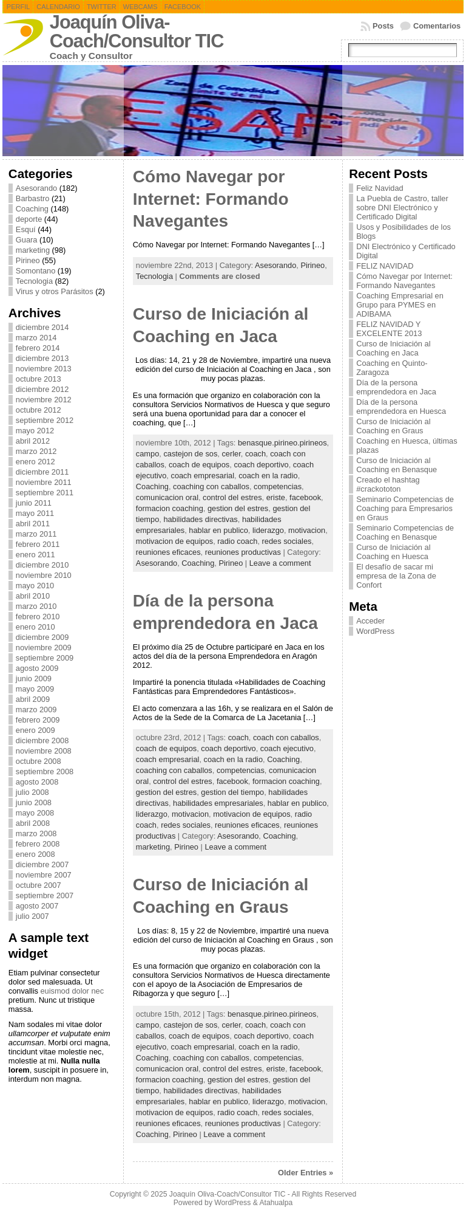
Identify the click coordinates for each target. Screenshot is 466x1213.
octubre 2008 (38, 761)
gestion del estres (238, 508)
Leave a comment (280, 563)
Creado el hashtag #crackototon (388, 484)
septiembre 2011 (44, 492)
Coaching (32, 208)
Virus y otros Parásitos (54, 291)
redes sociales (287, 541)
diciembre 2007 (42, 864)
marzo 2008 (36, 833)
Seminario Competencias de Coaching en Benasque (405, 532)
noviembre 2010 (44, 575)
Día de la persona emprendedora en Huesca (401, 406)
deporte (29, 219)
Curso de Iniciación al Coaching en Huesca (393, 552)
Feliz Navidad (380, 188)
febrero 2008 (38, 843)
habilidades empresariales (218, 803)
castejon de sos (190, 453)
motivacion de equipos (174, 541)
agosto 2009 (37, 668)
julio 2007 (32, 916)
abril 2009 (33, 699)
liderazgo (268, 530)
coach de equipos (199, 464)
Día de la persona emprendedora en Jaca (396, 387)
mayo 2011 (35, 513)
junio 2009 (34, 678)
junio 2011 (34, 502)
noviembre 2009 (44, 647)
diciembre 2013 (42, 358)
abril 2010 (33, 595)
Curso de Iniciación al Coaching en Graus (393, 426)
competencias (278, 486)
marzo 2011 (36, 533)
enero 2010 (35, 626)
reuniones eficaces (168, 552)
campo (147, 453)
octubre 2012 (38, 409)
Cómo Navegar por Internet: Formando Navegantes (211, 198)
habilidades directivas (200, 519)
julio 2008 (32, 792)
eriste (275, 497)
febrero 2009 (38, 719)
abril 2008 (33, 823)
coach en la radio (267, 475)
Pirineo (28, 260)
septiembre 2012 (44, 420)
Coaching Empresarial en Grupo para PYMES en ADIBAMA (400, 304)
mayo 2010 (35, 585)
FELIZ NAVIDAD (384, 265)
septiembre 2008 (44, 771)
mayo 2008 (35, 812)
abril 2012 (33, 440)
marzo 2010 (36, 606)
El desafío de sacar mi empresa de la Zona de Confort (396, 575)
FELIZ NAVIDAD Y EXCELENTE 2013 (389, 329)
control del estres (232, 497)
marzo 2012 (36, 451)
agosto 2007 (37, 905)
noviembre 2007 (44, 874)
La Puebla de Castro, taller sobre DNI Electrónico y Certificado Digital (402, 207)
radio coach (237, 541)
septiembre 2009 (44, 657)
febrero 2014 (38, 347)
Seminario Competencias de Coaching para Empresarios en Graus (405, 508)
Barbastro (32, 198)
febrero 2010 (38, 616)
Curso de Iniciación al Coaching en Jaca (393, 348)
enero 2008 (35, 854)
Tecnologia (34, 281)
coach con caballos (286, 737)
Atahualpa (275, 1202)
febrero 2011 (38, 544)
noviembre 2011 (44, 482)
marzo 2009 (36, 709)
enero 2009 (35, 730)
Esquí (26, 229)
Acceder (370, 620)
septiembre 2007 (44, 895)
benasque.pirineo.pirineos (282, 442)
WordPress (375, 631)
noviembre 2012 (44, 399)
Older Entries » (305, 1172)
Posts (383, 25)
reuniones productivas (243, 552)
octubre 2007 (38, 885)
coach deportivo (261, 464)
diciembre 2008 (42, 740)
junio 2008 (34, 802)
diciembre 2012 (42, 389)
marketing (33, 250)
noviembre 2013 (44, 368)
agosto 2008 (37, 781)
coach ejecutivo (287, 748)
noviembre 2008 (44, 750)
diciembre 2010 (42, 564)
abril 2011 (33, 523)
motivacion (306, 530)
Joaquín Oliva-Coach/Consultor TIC (136, 32)
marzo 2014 (36, 337)
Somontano (35, 270)
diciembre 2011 (42, 471)
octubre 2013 (38, 378)
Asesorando (36, 188)
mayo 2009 (35, 688)
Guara (27, 239)
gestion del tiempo (232, 792)
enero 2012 (35, 461)
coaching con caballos (211, 486)
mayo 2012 (35, 430)
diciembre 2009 (42, 637)
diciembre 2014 (42, 327)
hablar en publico (218, 530)
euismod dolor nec (72, 990)
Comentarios (437, 25)
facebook (305, 497)
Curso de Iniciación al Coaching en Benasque (396, 465)
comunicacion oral (167, 497)
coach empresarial (202, 475)
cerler (230, 453)
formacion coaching (169, 508)
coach (255, 453)
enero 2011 (35, 554)
